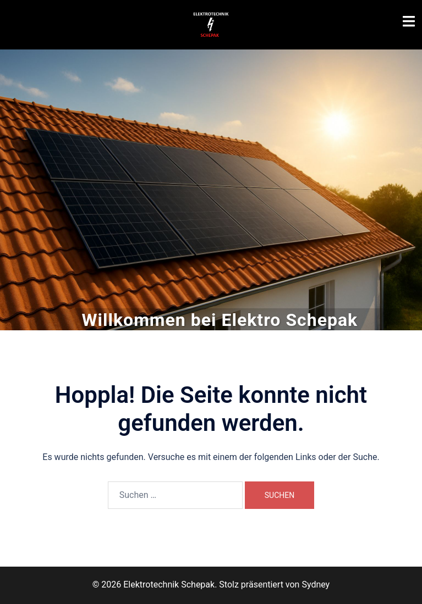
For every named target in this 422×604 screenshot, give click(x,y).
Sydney (316, 584)
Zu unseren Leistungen (211, 222)
